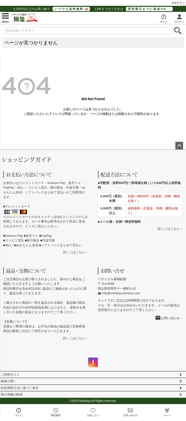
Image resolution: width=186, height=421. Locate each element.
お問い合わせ (170, 318)
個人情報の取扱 (12, 394)
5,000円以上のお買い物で (51, 9)
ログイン (179, 3)
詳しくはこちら (74, 252)
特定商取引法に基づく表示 (20, 388)
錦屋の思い (8, 381)
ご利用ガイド (10, 374)
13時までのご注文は (134, 9)
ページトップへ (179, 146)
